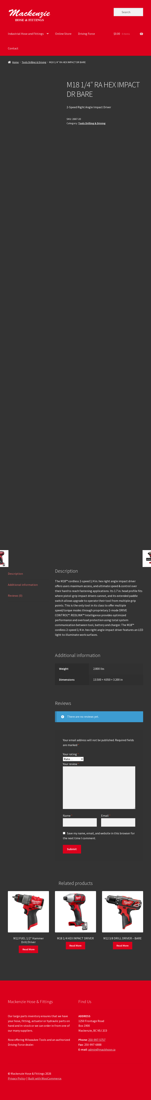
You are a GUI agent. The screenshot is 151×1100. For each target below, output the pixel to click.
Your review (71, 764)
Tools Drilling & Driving (34, 62)
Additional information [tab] (23, 585)
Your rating (71, 754)
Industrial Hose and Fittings (26, 34)
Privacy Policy (17, 1078)
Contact (13, 48)
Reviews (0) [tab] (15, 595)
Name (67, 815)
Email (105, 815)
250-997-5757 (96, 1040)
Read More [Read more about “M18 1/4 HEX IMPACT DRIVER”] (75, 945)
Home (15, 62)
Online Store (63, 34)
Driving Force (86, 34)
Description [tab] (15, 573)
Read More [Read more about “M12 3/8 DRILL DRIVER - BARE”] (122, 945)
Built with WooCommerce (44, 1078)
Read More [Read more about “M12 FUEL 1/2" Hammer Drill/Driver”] (29, 949)
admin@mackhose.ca (101, 1049)
